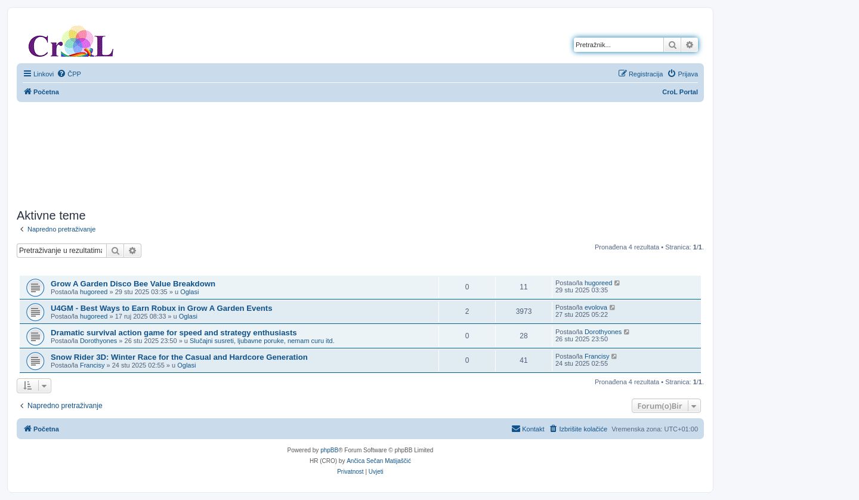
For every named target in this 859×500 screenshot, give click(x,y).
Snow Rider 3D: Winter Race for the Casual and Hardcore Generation (179, 357)
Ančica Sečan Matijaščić (379, 461)
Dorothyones (98, 340)
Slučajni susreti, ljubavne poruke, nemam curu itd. (262, 340)
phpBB (329, 450)
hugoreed (94, 291)
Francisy (92, 365)
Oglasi (189, 291)
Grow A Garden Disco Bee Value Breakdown (133, 283)
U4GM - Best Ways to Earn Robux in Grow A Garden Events (162, 308)
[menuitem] (69, 74)
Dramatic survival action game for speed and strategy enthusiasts (174, 332)
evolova (596, 307)
